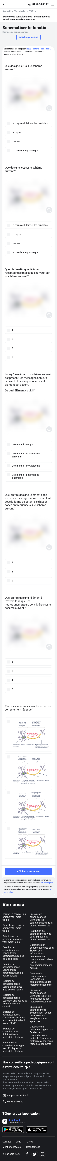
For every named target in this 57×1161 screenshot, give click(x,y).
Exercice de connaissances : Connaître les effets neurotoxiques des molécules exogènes (41, 996)
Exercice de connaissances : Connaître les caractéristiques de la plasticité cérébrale (41, 920)
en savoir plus (47, 883)
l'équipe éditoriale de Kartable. (38, 49)
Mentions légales (11, 1147)
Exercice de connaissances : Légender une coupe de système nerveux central (14, 1000)
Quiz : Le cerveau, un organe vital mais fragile (13, 928)
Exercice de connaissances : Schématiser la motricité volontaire (12, 1033)
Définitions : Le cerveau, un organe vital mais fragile (12, 939)
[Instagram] (42, 1154)
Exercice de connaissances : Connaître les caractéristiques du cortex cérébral (12, 970)
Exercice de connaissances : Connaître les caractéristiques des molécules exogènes (41, 979)
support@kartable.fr (18, 1095)
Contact (6, 1141)
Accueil (6, 11)
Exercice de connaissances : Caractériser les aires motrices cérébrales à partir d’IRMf (13, 1017)
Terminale (19, 11)
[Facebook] (27, 1154)
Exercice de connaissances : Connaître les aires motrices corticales (12, 985)
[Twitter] (34, 1154)
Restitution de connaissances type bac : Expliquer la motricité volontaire (13, 1047)
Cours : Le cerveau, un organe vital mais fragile (14, 917)
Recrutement (33, 1147)
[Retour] (5, 4)
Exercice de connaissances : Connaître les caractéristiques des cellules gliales (13, 953)
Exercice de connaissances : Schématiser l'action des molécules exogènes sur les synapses (41, 1014)
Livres (29, 1141)
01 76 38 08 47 (40, 4)
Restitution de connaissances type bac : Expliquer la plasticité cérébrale (40, 935)
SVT (31, 11)
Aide (18, 1141)
